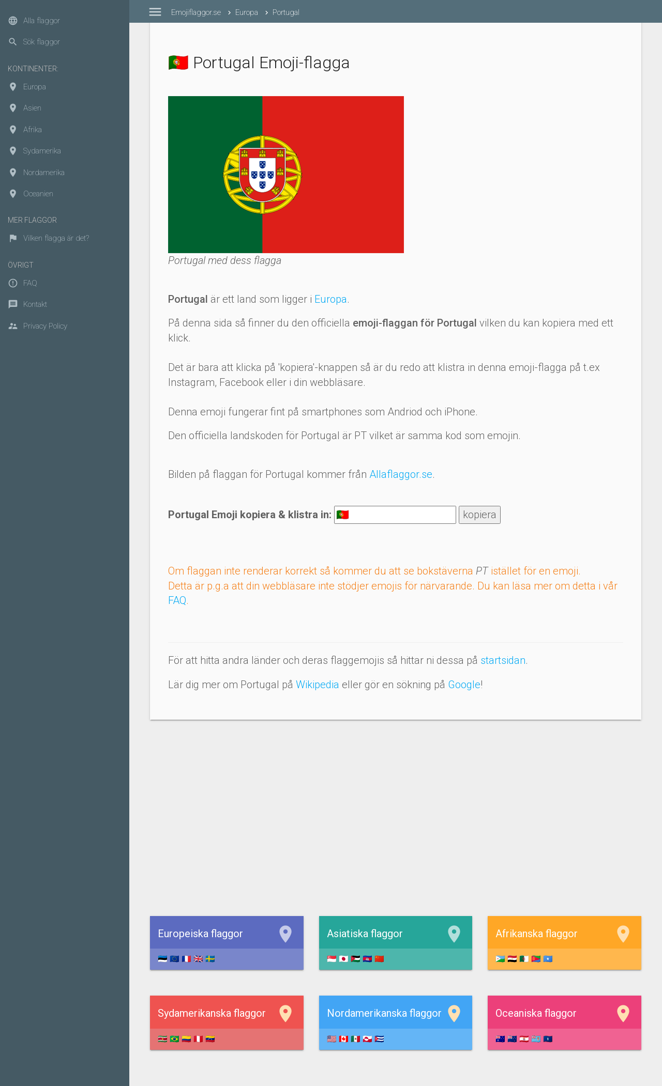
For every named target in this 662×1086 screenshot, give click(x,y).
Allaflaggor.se (400, 474)
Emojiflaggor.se (196, 12)
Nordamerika (36, 172)
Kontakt (27, 304)
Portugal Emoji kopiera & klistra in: (250, 514)
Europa (27, 87)
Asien (24, 108)
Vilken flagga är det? (48, 238)
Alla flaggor (34, 20)
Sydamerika (34, 151)
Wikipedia (317, 684)
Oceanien (30, 194)
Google (464, 684)
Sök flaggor (34, 42)
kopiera (479, 514)
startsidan (502, 660)
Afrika (25, 130)
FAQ (22, 283)
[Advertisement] (395, 818)
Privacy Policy (37, 326)
